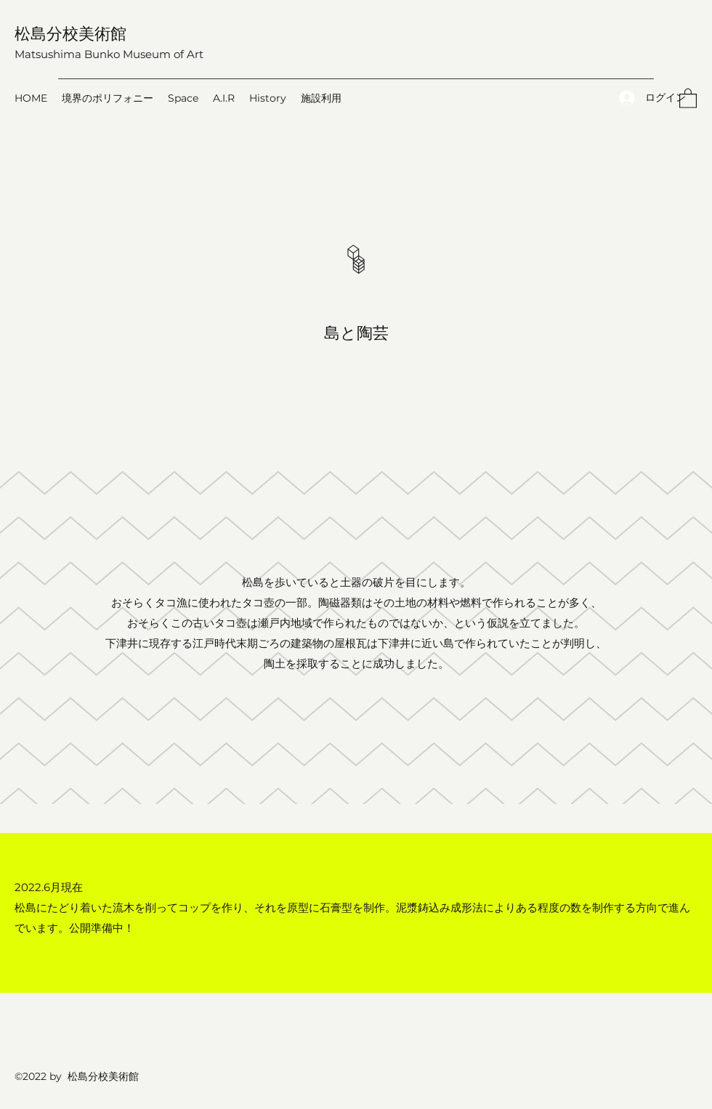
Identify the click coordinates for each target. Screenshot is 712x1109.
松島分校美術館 (70, 33)
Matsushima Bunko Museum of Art (109, 54)
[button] (688, 97)
